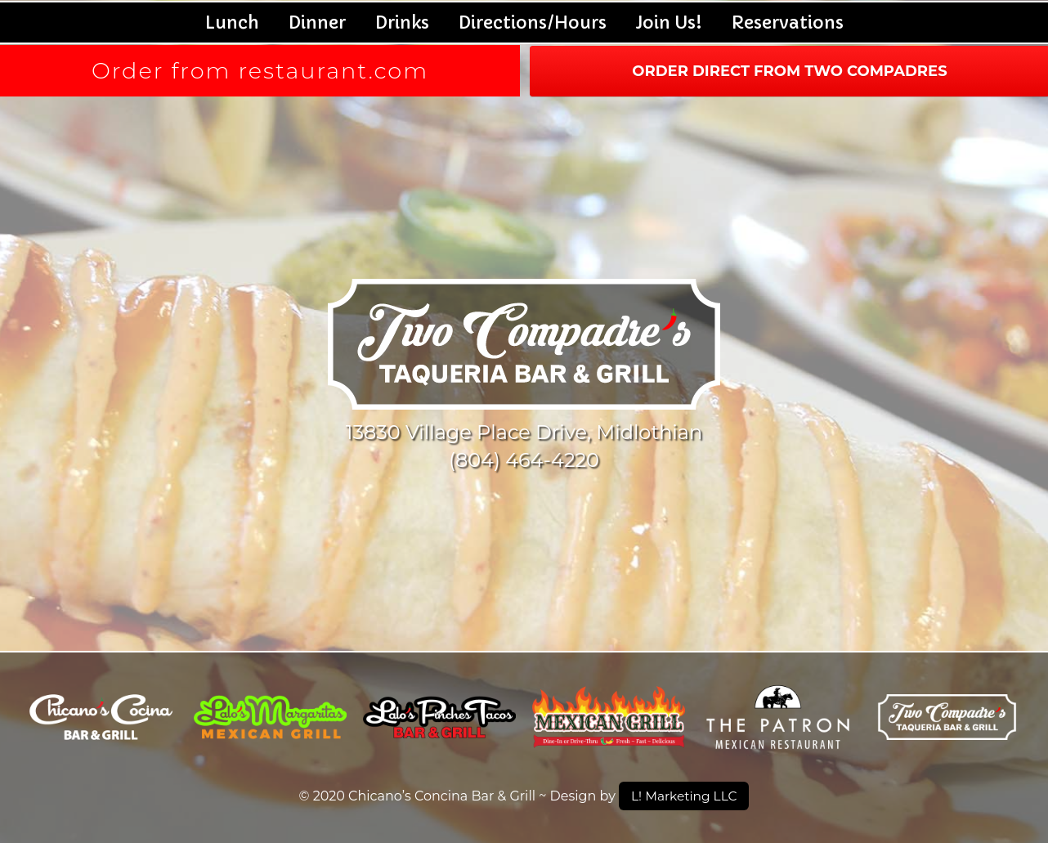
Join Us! (669, 22)
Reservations (788, 22)
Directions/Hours (533, 22)
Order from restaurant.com (260, 71)
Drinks (402, 22)
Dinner (317, 22)
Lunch (232, 22)
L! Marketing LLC (684, 795)
